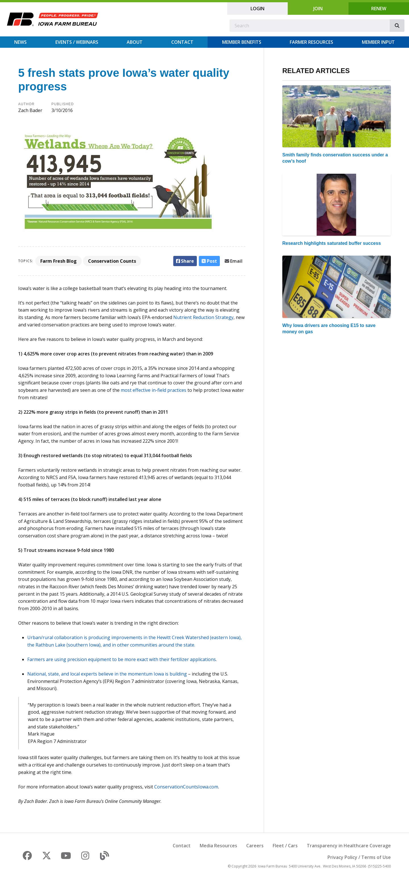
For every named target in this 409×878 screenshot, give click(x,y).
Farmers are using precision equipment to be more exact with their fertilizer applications (121, 659)
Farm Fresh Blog (58, 261)
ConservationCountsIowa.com (186, 787)
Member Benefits (241, 42)
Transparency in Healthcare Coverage (349, 845)
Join (318, 8)
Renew (378, 8)
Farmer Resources (311, 42)
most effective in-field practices (153, 390)
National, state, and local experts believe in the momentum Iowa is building (107, 674)
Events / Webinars (76, 42)
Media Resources (218, 845)
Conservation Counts (112, 261)
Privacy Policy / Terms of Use (359, 857)
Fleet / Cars (285, 845)
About (135, 42)
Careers (255, 845)
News (20, 42)
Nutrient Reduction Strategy (203, 317)
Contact (182, 42)
